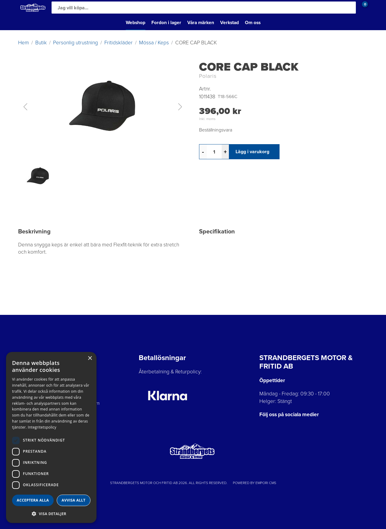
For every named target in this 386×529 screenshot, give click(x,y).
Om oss (253, 22)
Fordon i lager (166, 22)
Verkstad (229, 22)
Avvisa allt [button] (73, 500)
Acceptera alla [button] (33, 500)
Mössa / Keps (154, 42)
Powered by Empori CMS (254, 483)
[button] (102, 107)
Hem (23, 42)
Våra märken (200, 22)
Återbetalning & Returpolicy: (170, 371)
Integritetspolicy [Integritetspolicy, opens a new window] (42, 427)
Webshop (135, 22)
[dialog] (51, 437)
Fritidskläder (118, 42)
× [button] (89, 358)
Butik (41, 42)
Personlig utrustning (75, 42)
